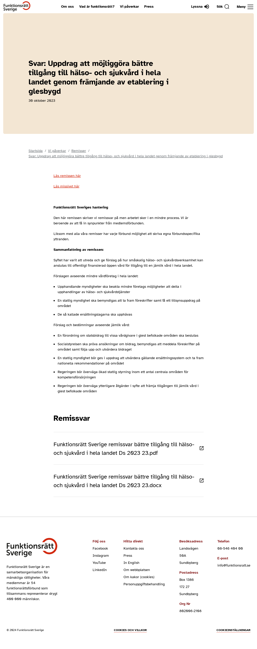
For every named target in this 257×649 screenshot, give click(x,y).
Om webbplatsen (137, 570)
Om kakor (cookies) (139, 577)
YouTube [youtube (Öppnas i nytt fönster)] (99, 562)
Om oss (67, 6)
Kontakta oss (134, 548)
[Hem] (17, 6)
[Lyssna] (200, 6)
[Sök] (223, 6)
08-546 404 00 (230, 548)
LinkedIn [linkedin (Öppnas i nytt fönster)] (100, 570)
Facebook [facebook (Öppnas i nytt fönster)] (100, 548)
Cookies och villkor (130, 630)
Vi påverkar (129, 6)
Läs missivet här (66, 186)
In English (131, 562)
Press (149, 6)
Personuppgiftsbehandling (144, 584)
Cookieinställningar (233, 630)
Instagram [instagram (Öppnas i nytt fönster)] (101, 555)
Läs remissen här (67, 175)
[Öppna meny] (245, 7)
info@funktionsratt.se (233, 565)
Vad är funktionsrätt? (97, 6)
